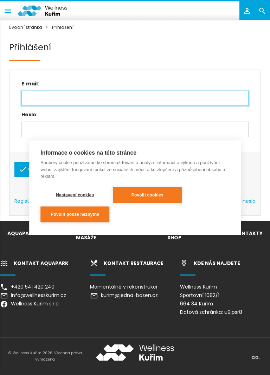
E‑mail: (30, 83)
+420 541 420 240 (27, 286)
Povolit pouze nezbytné (75, 214)
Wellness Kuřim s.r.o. (30, 303)
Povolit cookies (147, 195)
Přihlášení (62, 27)
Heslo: (29, 114)
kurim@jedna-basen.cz (124, 295)
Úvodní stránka (25, 27)
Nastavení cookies (75, 195)
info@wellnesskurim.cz (33, 295)
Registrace (27, 201)
